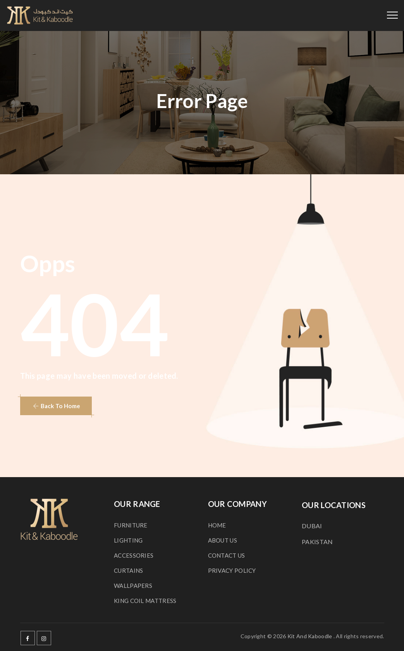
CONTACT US (226, 555)
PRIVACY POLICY (232, 570)
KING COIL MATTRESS (145, 600)
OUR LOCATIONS (334, 505)
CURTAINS (128, 570)
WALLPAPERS (133, 585)
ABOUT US (222, 540)
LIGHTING (128, 540)
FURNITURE (131, 525)
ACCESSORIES (133, 555)
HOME (217, 525)
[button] (56, 406)
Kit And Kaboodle (309, 636)
